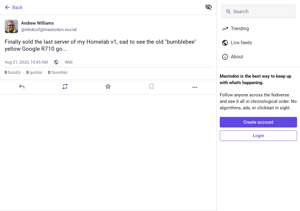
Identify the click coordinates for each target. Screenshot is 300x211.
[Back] (100, 7)
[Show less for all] (209, 7)
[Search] (258, 11)
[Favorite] (108, 86)
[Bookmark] (151, 86)
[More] (194, 87)
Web (69, 62)
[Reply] (21, 86)
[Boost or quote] (65, 86)
